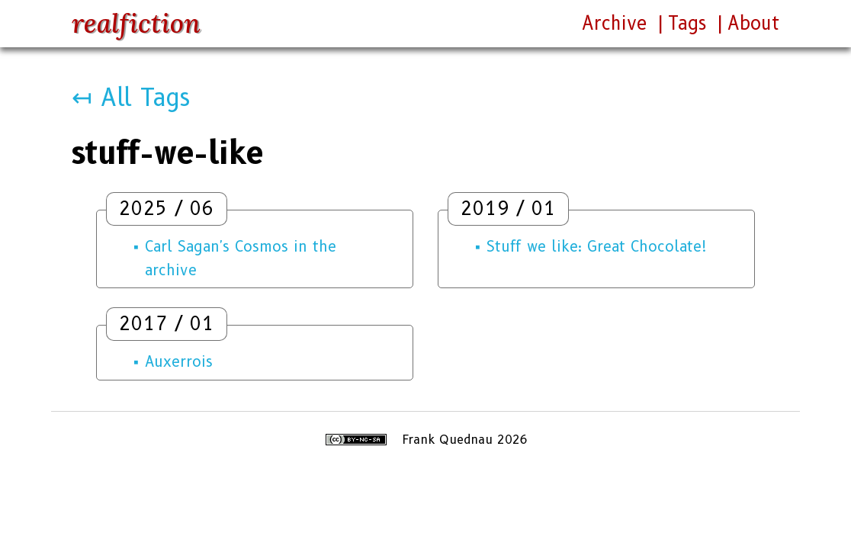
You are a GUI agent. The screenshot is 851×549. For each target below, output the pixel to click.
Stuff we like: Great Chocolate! (597, 246)
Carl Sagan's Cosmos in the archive (240, 258)
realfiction (136, 23)
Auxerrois (179, 361)
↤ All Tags (131, 97)
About (753, 23)
